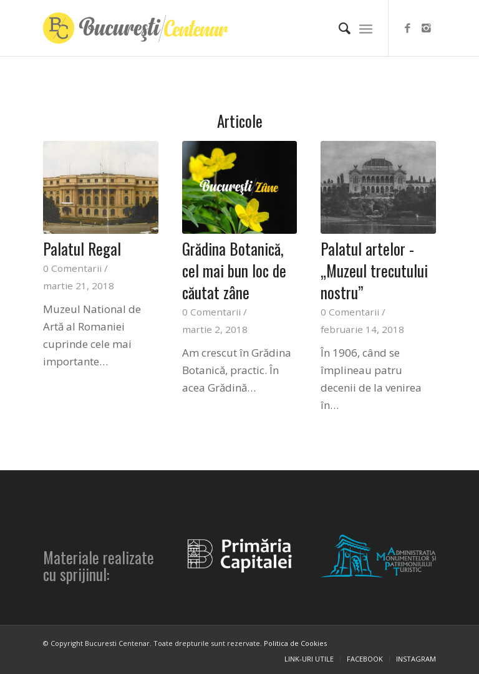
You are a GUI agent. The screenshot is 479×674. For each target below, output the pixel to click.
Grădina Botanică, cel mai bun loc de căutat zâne (234, 270)
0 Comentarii (72, 268)
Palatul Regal (82, 248)
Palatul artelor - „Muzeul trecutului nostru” (374, 270)
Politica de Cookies (295, 643)
